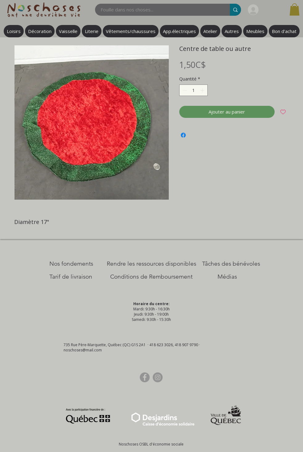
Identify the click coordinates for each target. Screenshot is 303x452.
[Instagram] (158, 377)
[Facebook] (145, 377)
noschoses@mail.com (83, 350)
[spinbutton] (193, 90)
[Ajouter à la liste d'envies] (283, 112)
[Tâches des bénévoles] (231, 264)
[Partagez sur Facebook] (183, 135)
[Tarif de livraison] (71, 277)
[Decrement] (184, 90)
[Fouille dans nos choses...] (159, 10)
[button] (294, 9)
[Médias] (227, 277)
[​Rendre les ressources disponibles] (151, 264)
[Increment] (203, 90)
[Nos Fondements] (71, 264)
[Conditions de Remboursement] (151, 277)
